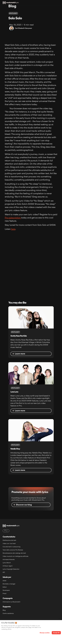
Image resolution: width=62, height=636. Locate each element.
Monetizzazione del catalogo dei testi (14, 553)
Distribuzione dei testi (9, 540)
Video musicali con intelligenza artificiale (15, 556)
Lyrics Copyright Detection (11, 569)
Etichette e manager (9, 584)
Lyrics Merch (7, 563)
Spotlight (13, 13)
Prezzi (4, 593)
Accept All (56, 632)
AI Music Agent (7, 566)
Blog (4, 610)
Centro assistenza (8, 613)
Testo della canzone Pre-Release (13, 550)
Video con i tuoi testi (9, 543)
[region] (31, 628)
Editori (5, 587)
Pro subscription (13, 218)
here (13, 229)
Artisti (4, 580)
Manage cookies (45, 632)
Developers (6, 590)
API (4, 572)
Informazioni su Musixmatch (11, 602)
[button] (58, 2)
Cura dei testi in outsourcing (11, 547)
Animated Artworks (9, 559)
